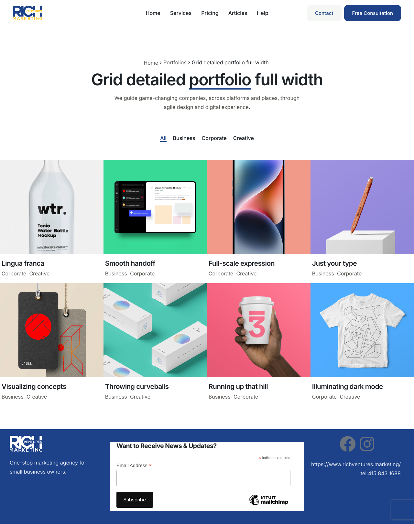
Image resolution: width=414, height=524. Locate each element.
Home (153, 13)
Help (262, 13)
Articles (237, 13)
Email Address (134, 465)
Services (181, 13)
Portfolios (175, 62)
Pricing (209, 13)
